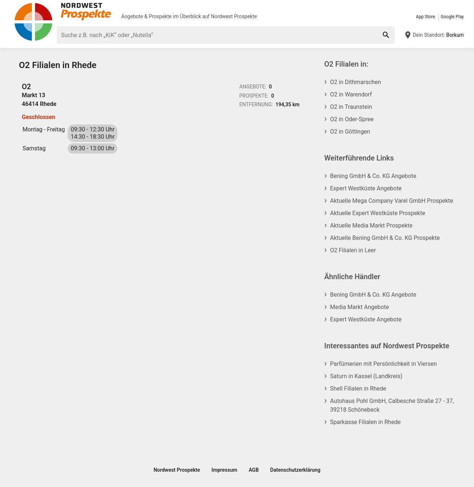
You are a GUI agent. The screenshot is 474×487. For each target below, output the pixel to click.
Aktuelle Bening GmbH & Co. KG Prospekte (385, 237)
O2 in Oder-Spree (352, 119)
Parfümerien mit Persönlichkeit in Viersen (383, 363)
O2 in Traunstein (351, 106)
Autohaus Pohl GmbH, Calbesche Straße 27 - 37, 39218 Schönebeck (392, 405)
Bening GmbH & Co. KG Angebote (373, 176)
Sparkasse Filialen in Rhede (365, 422)
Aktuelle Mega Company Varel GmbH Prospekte (391, 200)
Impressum (224, 470)
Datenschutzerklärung (295, 470)
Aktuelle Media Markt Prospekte (371, 225)
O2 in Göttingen (350, 131)
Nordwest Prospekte (234, 16)
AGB (254, 470)
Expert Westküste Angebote (366, 188)
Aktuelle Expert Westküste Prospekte (377, 213)
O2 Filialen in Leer (353, 250)
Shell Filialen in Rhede (358, 388)
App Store (425, 16)
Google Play (452, 16)
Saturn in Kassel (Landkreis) (366, 376)
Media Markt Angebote (359, 307)
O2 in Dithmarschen (355, 82)
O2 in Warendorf (351, 94)
